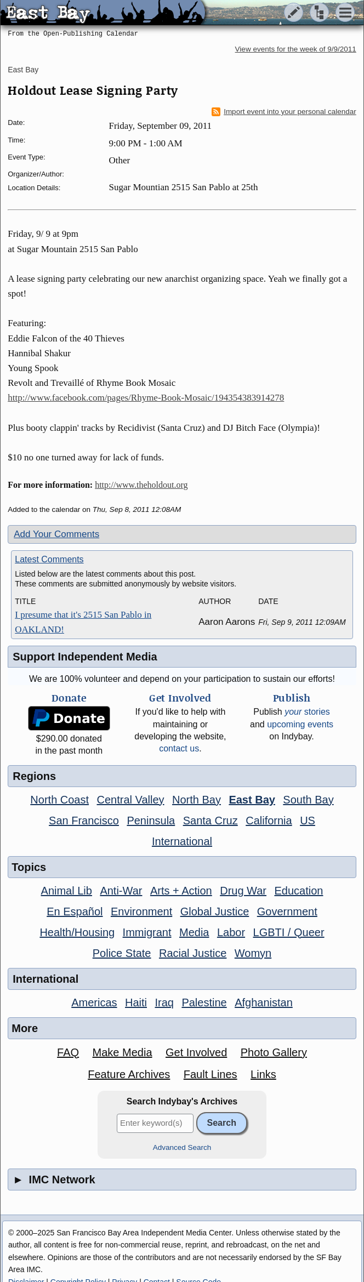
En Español (75, 911)
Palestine (203, 1002)
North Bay (196, 800)
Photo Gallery (274, 1052)
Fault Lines (210, 1074)
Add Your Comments (56, 534)
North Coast (59, 800)
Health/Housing (77, 932)
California (269, 820)
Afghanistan (264, 1002)
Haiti (136, 1002)
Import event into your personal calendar (284, 111)
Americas (94, 1002)
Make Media (122, 1052)
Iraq (164, 1002)
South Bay (308, 800)
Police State (122, 953)
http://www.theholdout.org (141, 484)
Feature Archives (129, 1074)
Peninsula (151, 820)
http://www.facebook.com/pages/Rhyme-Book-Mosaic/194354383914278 (146, 397)
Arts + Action (181, 891)
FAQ (68, 1052)
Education (298, 891)
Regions (34, 776)
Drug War (243, 891)
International (182, 841)
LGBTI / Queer (289, 932)
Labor (231, 932)
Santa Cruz (210, 820)
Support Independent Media (85, 657)
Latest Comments (49, 559)
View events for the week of (295, 49)
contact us (179, 748)
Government (287, 911)
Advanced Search (182, 1147)
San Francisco (84, 820)
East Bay (23, 69)
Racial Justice (192, 953)
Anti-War (121, 891)
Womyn (253, 953)
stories (307, 711)
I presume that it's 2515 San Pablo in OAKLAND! (83, 622)
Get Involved (196, 1052)
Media (194, 932)
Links (263, 1074)
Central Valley (130, 800)
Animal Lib (66, 891)
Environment (141, 911)
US (307, 820)
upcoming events (300, 724)
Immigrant (147, 932)
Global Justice (214, 911)
